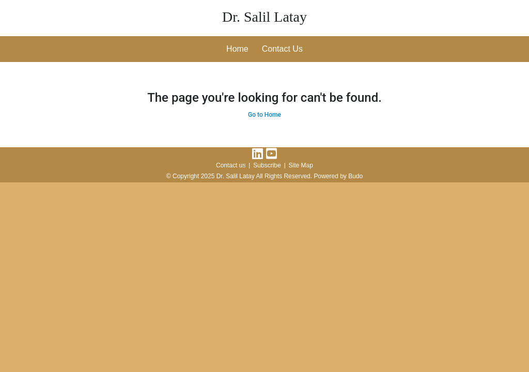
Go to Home (264, 114)
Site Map (301, 165)
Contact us (230, 165)
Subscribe (267, 165)
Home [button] (237, 48)
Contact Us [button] (282, 48)
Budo (355, 176)
